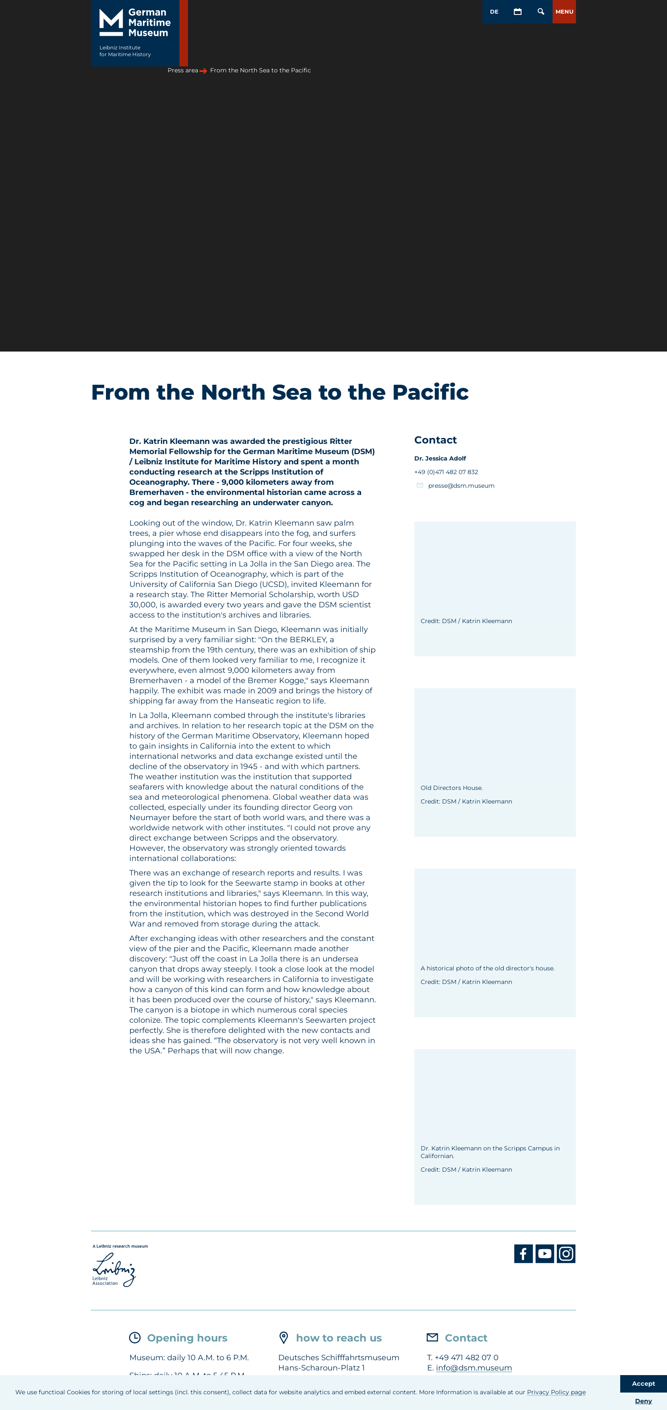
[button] (564, 11)
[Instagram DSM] (566, 1261)
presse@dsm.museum (461, 485)
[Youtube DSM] (546, 1261)
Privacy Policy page (556, 1392)
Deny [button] (643, 1401)
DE (494, 11)
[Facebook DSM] (525, 1261)
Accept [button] (643, 1383)
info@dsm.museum (474, 1368)
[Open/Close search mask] (541, 11)
